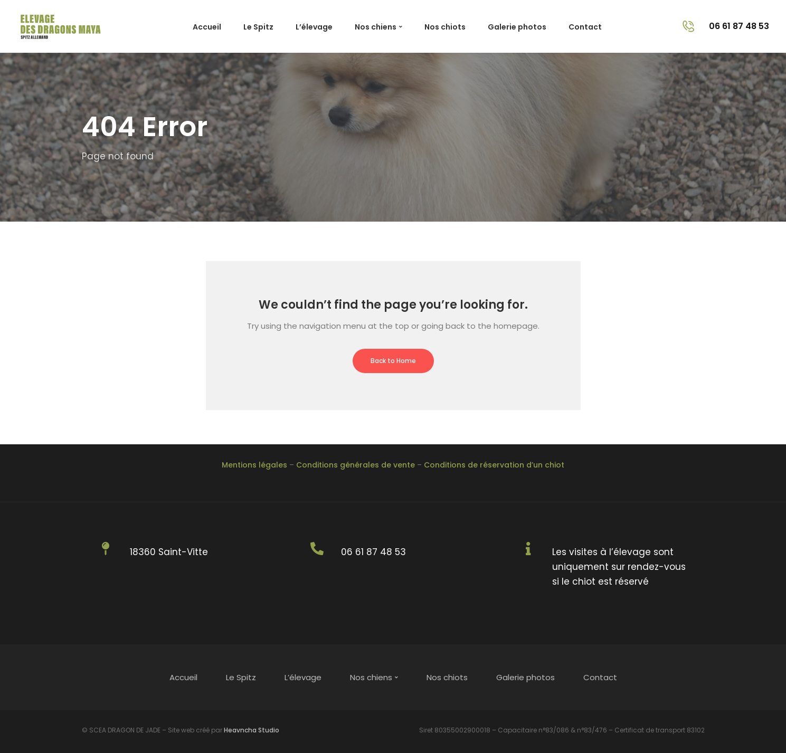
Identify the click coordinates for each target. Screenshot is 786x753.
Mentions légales (254, 465)
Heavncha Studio (251, 730)
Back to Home (393, 360)
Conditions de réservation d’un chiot (494, 465)
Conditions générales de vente (355, 465)
